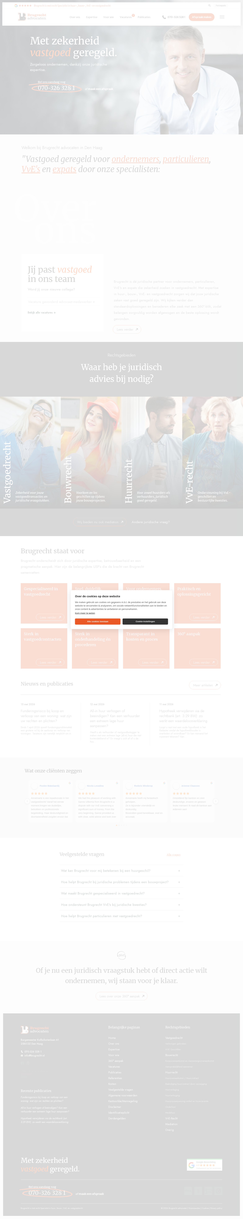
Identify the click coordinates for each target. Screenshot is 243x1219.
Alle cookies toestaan (97, 621)
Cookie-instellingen (145, 621)
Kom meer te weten (85, 612)
